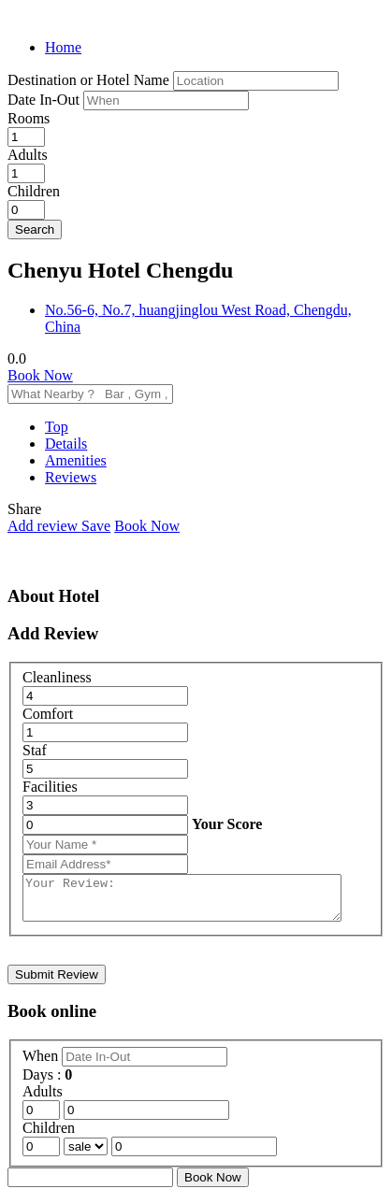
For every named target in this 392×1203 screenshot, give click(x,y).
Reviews (70, 477)
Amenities (76, 460)
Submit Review (56, 983)
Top (56, 427)
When (42, 1064)
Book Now (40, 375)
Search (34, 229)
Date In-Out (45, 99)
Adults (27, 155)
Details (66, 443)
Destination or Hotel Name (88, 80)
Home (63, 47)
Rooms (28, 118)
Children (33, 191)
